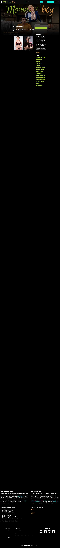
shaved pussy (38, 79)
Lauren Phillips (43, 500)
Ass (36, 73)
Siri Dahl (49, 500)
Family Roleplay (38, 63)
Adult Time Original (39, 85)
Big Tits (41, 57)
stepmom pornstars (47, 498)
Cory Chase (39, 500)
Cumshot (42, 69)
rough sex (54, 500)
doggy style (38, 81)
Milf (43, 57)
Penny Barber (33, 500)
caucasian (42, 79)
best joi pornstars (24, 500)
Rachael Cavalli (55, 498)
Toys (40, 59)
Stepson (43, 75)
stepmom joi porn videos (35, 501)
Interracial (37, 65)
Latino (40, 77)
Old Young (37, 61)
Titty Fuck (37, 71)
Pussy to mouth (38, 67)
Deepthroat (38, 69)
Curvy (43, 77)
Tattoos (37, 59)
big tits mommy (21, 496)
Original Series (38, 75)
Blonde (37, 57)
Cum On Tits (40, 73)
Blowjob (43, 67)
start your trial (41, 28)
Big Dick (41, 71)
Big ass (37, 77)
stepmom (37, 83)
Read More (38, 52)
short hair (42, 81)
